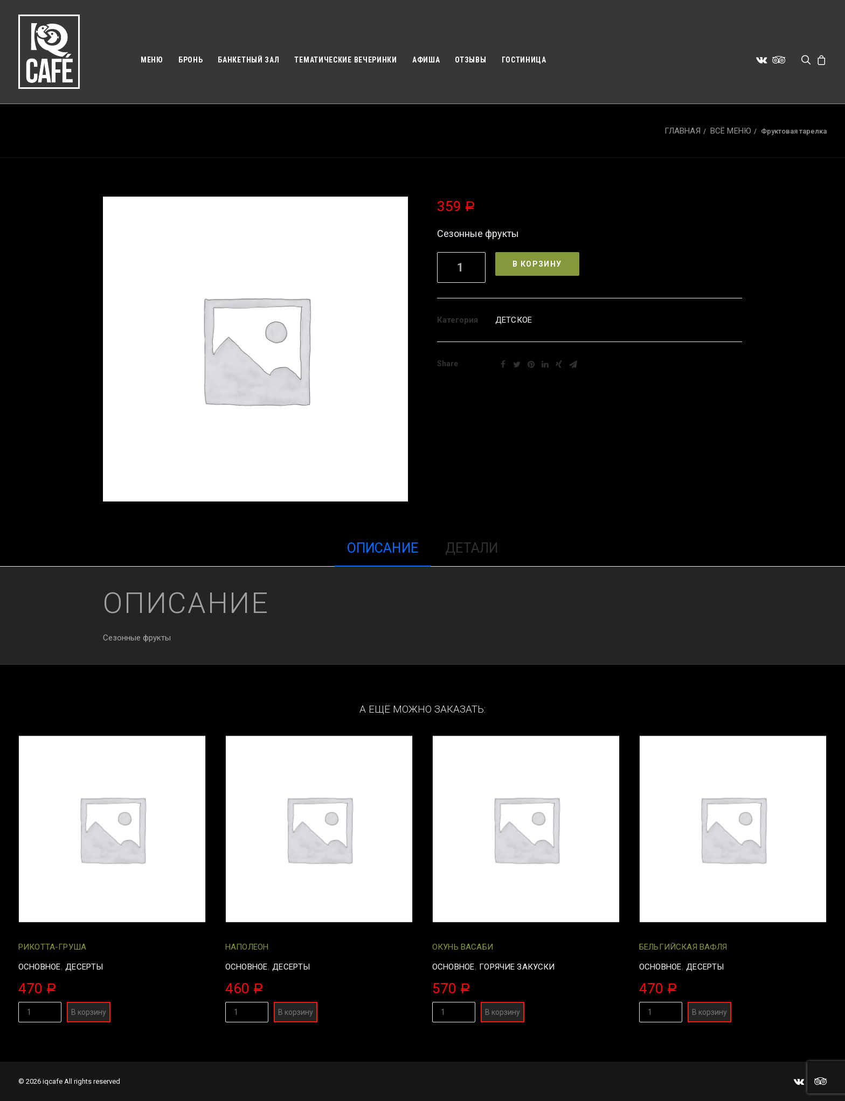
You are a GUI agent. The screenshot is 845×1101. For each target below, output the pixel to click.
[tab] (383, 553)
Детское (513, 320)
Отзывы (470, 60)
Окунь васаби (462, 947)
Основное (39, 967)
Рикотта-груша (52, 947)
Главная (682, 131)
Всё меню (730, 131)
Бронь (190, 60)
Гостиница (524, 60)
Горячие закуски (517, 967)
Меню (152, 60)
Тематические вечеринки (345, 60)
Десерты (84, 967)
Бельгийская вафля (683, 947)
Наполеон (246, 947)
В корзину (537, 264)
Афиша (426, 60)
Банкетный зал (248, 60)
